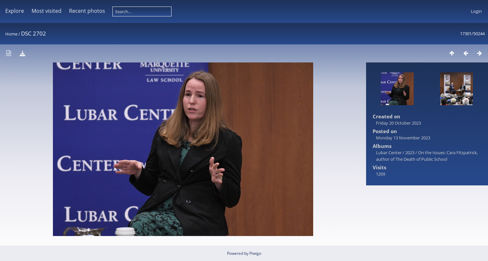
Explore (14, 10)
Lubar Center (389, 152)
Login (476, 11)
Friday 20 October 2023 (398, 123)
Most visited (46, 10)
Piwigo (255, 253)
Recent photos (87, 10)
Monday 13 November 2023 (403, 138)
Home (11, 34)
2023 (409, 152)
